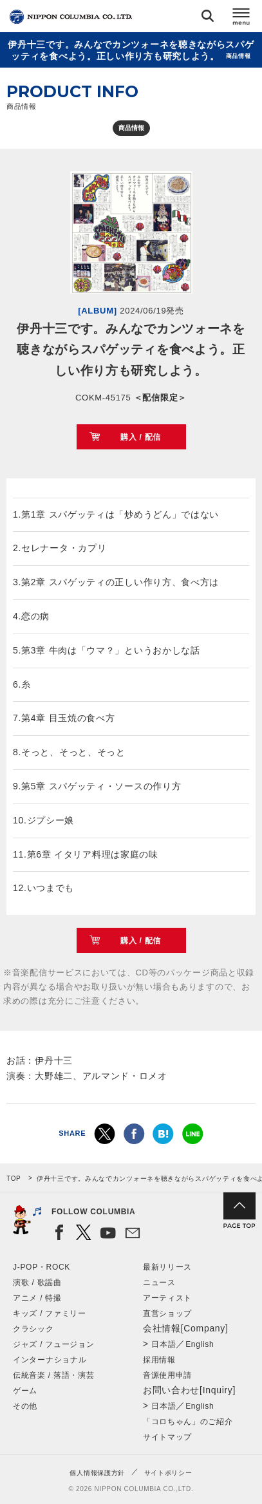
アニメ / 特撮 (37, 1297)
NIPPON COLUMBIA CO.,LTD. (71, 17)
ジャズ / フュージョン (53, 1344)
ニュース (159, 1282)
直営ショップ (167, 1313)
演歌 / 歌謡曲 (37, 1282)
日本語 (163, 1344)
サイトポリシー (168, 1472)
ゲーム (25, 1390)
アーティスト (167, 1297)
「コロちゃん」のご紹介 (188, 1421)
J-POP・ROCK (41, 1267)
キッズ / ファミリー (49, 1313)
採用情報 (159, 1359)
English (199, 1344)
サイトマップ (167, 1437)
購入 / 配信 (140, 437)
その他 (25, 1406)
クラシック (33, 1328)
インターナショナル (49, 1359)
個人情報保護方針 (97, 1472)
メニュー (241, 18)
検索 (207, 18)
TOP (13, 1178)
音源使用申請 (167, 1375)
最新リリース (167, 1267)
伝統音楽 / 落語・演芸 (53, 1375)
